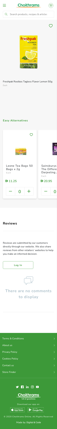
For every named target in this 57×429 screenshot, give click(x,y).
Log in (18, 265)
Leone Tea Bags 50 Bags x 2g (19, 167)
